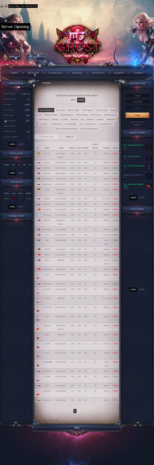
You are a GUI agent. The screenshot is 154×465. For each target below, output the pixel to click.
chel (47, 275)
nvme (47, 353)
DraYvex (47, 173)
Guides (138, 73)
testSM (47, 344)
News (14, 73)
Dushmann (47, 371)
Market (119, 73)
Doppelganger (66, 115)
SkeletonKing (82, 115)
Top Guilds (60, 110)
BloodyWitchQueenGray (67, 128)
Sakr (47, 240)
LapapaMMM (47, 362)
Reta (47, 260)
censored (47, 289)
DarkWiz (47, 391)
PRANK (47, 168)
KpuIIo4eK (47, 400)
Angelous (47, 204)
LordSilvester (56, 124)
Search (69, 136)
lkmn (47, 316)
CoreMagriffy (71, 124)
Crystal (47, 298)
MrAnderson (47, 179)
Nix (80, 124)
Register (33, 73)
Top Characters (46, 110)
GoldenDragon (110, 115)
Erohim (64, 119)
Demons (74, 119)
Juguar (47, 199)
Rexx (47, 235)
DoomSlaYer (47, 229)
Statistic (98, 73)
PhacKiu (47, 325)
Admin (6, 199)
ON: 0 (14, 57)
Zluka (47, 335)
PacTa (47, 385)
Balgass (43, 124)
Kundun (55, 119)
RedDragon (96, 115)
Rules (77, 427)
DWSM (47, 376)
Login (137, 115)
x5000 (20, 144)
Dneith (47, 153)
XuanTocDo (47, 269)
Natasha (47, 220)
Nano (47, 163)
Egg (82, 119)
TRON (47, 190)
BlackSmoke (47, 184)
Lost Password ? (137, 122)
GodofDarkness (106, 124)
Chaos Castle (102, 110)
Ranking (77, 73)
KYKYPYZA (47, 307)
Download (55, 73)
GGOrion (47, 215)
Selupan (100, 119)
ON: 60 (40, 57)
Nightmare (111, 119)
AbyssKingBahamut (88, 128)
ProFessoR (47, 284)
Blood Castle (73, 110)
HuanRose (47, 209)
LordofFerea (90, 124)
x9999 (12, 144)
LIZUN (47, 249)
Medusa (90, 119)
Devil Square (87, 110)
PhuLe (47, 255)
